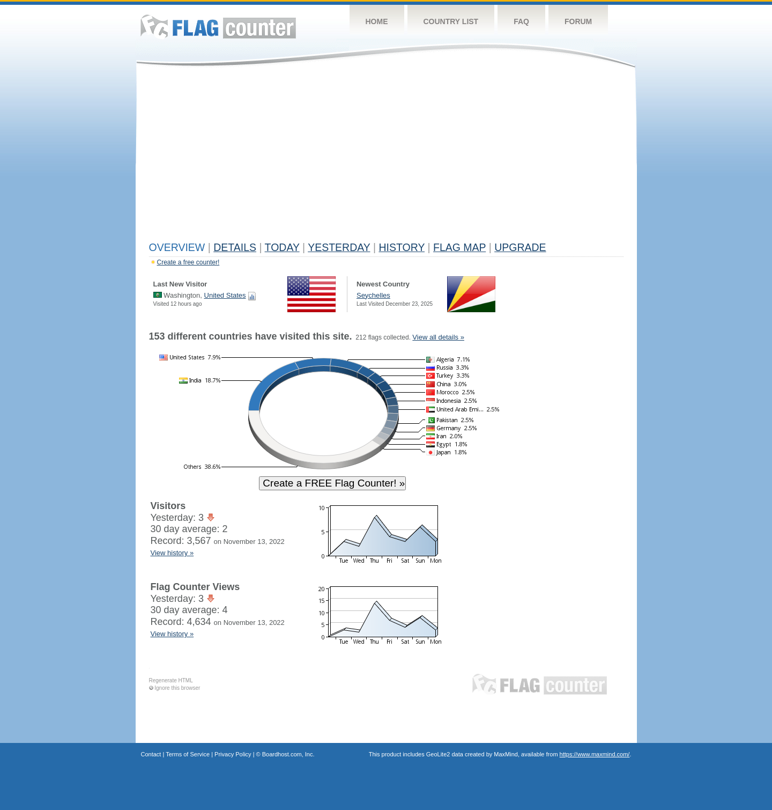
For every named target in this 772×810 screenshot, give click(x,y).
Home (377, 21)
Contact (151, 754)
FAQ (521, 21)
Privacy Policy (232, 754)
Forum (578, 21)
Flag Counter (218, 26)
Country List (451, 21)
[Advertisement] (386, 157)
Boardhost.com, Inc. (288, 754)
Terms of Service (188, 754)
